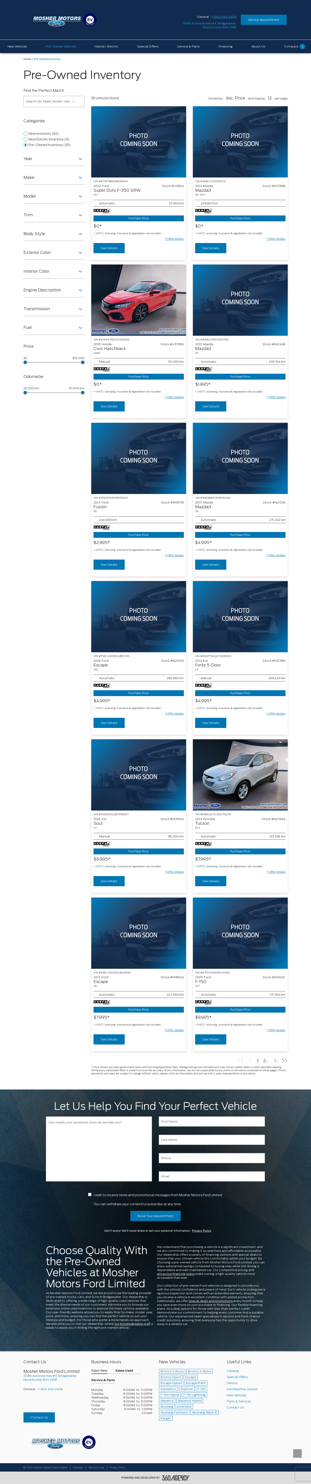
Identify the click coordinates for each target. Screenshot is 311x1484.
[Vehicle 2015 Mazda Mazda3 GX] (240, 458)
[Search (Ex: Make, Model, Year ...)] (54, 101)
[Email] (212, 1176)
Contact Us (39, 1417)
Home (27, 59)
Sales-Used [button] (124, 1370)
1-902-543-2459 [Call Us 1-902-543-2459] (224, 17)
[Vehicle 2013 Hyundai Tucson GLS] (240, 775)
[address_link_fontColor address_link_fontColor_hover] (209, 25)
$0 (25, 358)
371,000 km (76, 388)
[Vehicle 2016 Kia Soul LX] (138, 775)
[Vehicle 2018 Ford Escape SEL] (138, 616)
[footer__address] (53, 1378)
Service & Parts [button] (103, 1380)
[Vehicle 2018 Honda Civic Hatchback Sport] (138, 300)
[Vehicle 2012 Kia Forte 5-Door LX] (240, 616)
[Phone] (212, 1158)
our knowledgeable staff (132, 1324)
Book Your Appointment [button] (155, 1216)
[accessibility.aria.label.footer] (176, 1478)
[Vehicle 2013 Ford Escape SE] (138, 933)
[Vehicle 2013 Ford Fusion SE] (138, 458)
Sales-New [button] (99, 1370)
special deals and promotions (211, 1301)
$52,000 (78, 358)
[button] (174, 239)
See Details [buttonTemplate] (109, 248)
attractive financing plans (175, 1274)
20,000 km (31, 388)
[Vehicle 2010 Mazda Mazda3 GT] (240, 300)
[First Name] (212, 1121)
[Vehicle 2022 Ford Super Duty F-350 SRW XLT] (138, 141)
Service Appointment (263, 19)
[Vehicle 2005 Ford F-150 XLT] (240, 933)
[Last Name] (212, 1140)
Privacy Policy (201, 1230)
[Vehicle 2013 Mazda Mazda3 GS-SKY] (240, 141)
